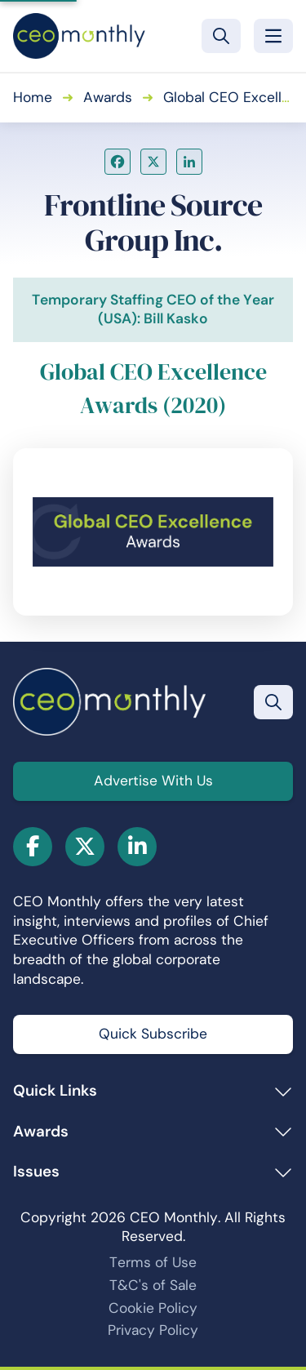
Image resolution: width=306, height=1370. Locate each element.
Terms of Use (153, 1262)
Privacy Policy (153, 1330)
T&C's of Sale (153, 1285)
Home (32, 97)
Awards (107, 97)
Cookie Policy (153, 1308)
